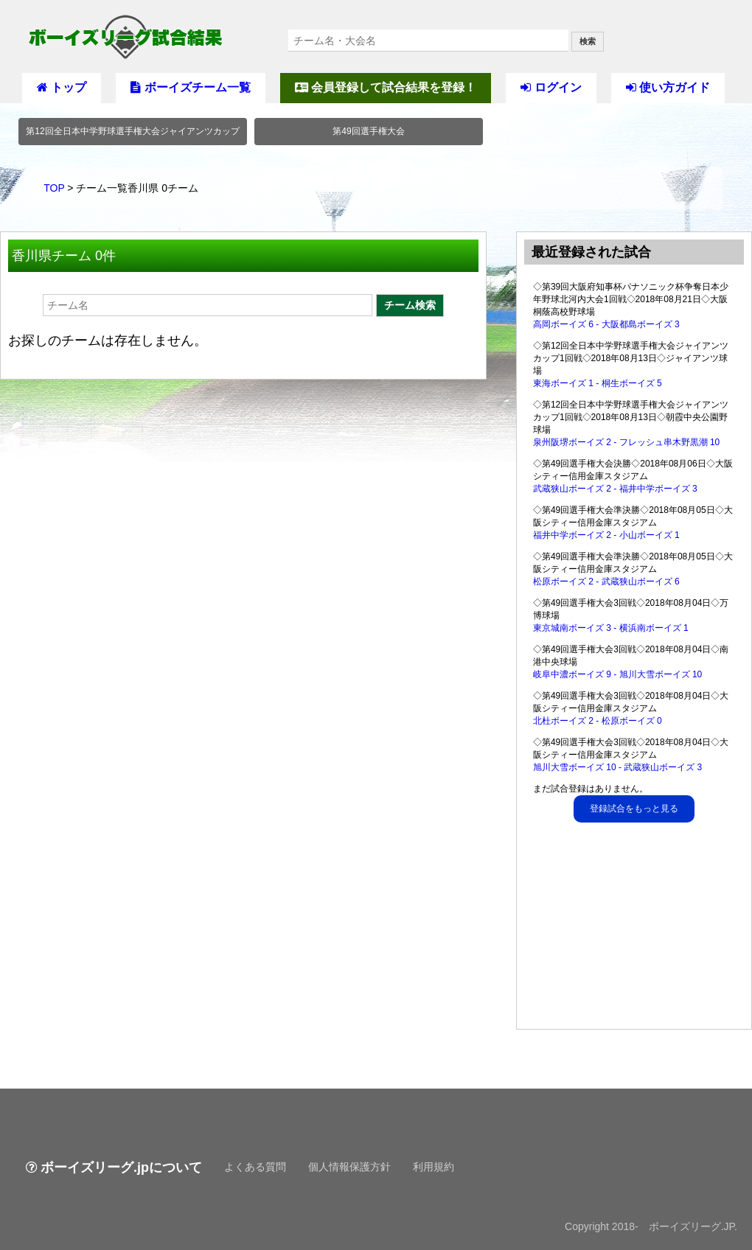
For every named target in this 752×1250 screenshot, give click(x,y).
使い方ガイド (668, 87)
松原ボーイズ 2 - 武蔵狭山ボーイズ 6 (606, 581)
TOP (53, 188)
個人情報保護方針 (349, 1167)
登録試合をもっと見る (634, 808)
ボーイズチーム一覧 (190, 87)
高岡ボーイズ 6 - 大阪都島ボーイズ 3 (606, 324)
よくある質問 (255, 1167)
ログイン (551, 87)
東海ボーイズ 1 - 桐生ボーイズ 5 (597, 383)
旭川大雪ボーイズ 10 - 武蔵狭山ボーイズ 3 (617, 767)
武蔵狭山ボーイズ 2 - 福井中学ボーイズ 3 (615, 488)
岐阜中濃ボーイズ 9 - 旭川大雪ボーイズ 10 (617, 674)
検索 (587, 41)
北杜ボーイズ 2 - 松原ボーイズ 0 (597, 721)
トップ (61, 87)
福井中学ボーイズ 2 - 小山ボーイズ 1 (606, 535)
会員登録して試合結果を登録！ (385, 87)
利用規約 (433, 1167)
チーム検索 (410, 305)
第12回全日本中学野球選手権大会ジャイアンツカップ (132, 131)
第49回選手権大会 (368, 131)
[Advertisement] (634, 929)
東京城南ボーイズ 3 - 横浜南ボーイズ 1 (611, 628)
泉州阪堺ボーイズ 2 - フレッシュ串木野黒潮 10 (626, 442)
